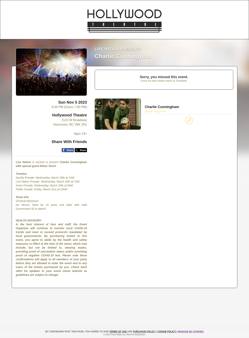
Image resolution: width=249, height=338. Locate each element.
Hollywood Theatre (69, 115)
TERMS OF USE (118, 331)
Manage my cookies (191, 331)
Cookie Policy (166, 331)
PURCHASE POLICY (144, 331)
